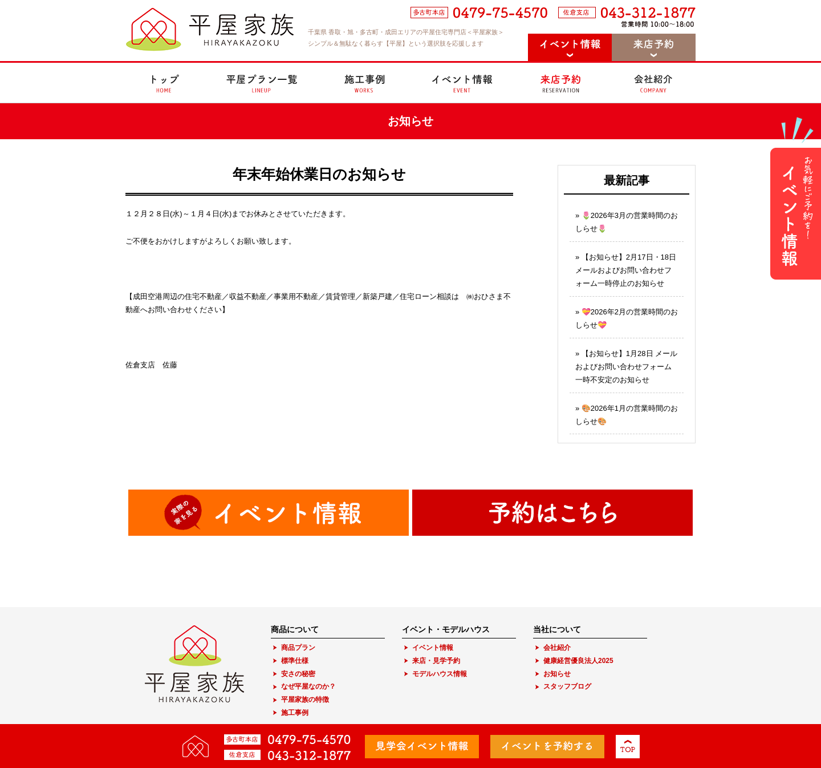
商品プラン (298, 648)
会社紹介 (557, 648)
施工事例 (294, 713)
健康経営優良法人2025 (578, 661)
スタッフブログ (567, 686)
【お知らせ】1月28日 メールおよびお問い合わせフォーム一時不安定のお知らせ (626, 367)
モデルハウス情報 (439, 674)
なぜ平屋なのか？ (308, 686)
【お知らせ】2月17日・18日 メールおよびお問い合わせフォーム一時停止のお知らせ (625, 270)
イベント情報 (432, 648)
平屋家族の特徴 (305, 700)
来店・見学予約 (436, 661)
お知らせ (557, 674)
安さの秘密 (298, 674)
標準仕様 (294, 661)
